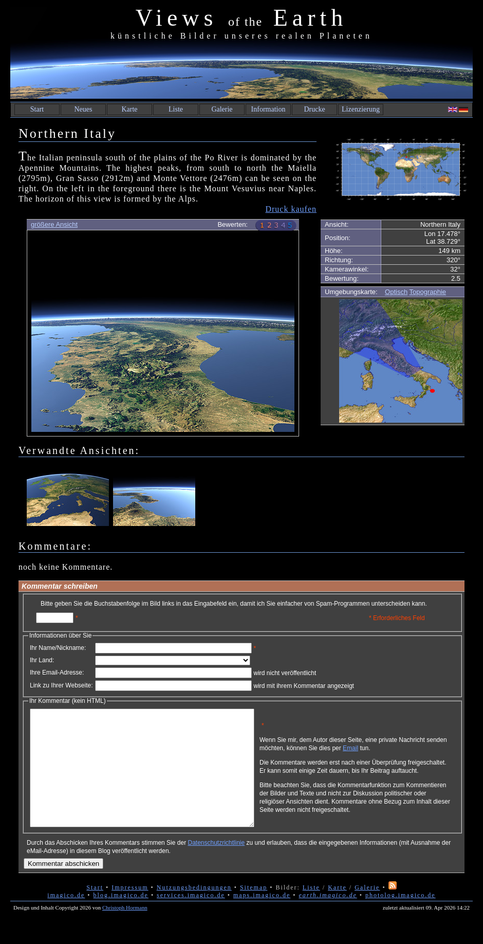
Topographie (428, 292)
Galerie (221, 109)
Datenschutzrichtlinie (216, 865)
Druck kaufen (291, 209)
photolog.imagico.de (400, 918)
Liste (176, 109)
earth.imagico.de (328, 918)
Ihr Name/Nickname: (58, 647)
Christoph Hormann (124, 931)
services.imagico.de (191, 918)
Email (399, 751)
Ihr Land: (42, 660)
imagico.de (66, 918)
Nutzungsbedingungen (194, 910)
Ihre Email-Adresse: (57, 672)
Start (37, 109)
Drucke (314, 109)
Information (268, 109)
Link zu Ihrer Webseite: (61, 685)
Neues (83, 109)
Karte (129, 109)
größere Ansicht (54, 224)
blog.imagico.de (121, 918)
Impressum (130, 910)
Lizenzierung (361, 109)
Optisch (396, 292)
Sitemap (253, 910)
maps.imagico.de (261, 918)
